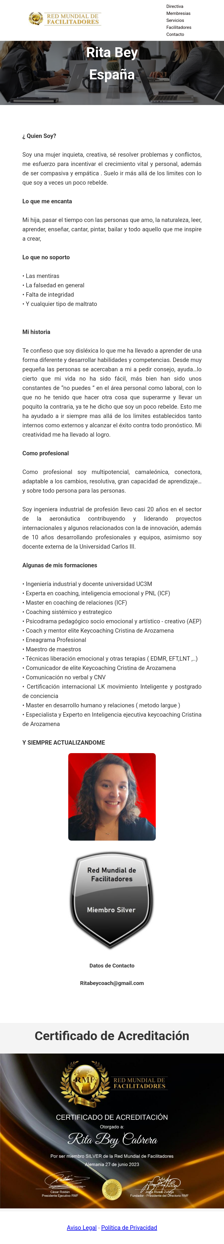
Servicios (175, 20)
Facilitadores (178, 27)
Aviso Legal (82, 1227)
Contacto (175, 34)
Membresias (178, 13)
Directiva (174, 6)
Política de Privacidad (129, 1227)
